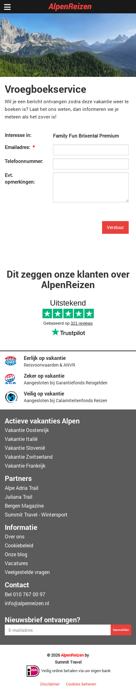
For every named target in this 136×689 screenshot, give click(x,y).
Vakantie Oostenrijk (27, 430)
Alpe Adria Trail (21, 487)
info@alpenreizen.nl (27, 603)
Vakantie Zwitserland (29, 456)
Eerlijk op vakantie (45, 358)
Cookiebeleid (19, 545)
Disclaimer (50, 684)
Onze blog (16, 554)
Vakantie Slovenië (25, 447)
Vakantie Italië (21, 439)
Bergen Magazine (24, 505)
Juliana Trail (18, 496)
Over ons (14, 536)
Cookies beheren (81, 684)
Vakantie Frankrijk (25, 465)
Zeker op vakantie (44, 375)
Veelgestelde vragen (27, 572)
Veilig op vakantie (44, 393)
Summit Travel (68, 662)
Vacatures (16, 563)
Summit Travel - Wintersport (36, 514)
